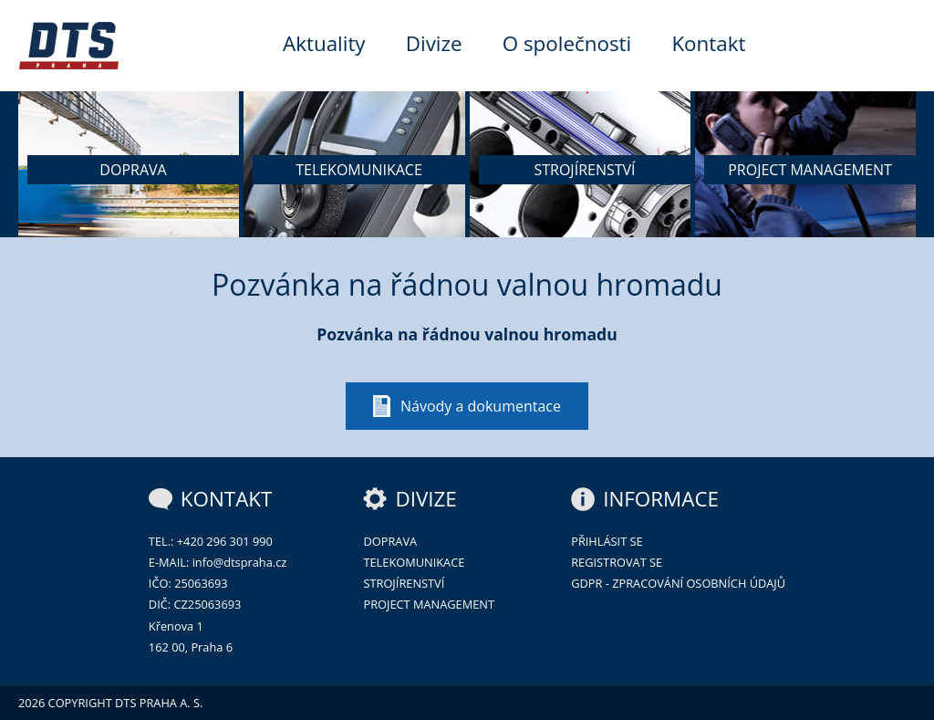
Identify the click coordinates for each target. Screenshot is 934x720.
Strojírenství (403, 583)
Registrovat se (616, 562)
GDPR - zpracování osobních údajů (678, 583)
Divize (434, 43)
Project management (428, 604)
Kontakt (708, 43)
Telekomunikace (413, 562)
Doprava (390, 541)
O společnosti (567, 43)
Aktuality (324, 43)
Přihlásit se (606, 541)
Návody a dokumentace (480, 406)
